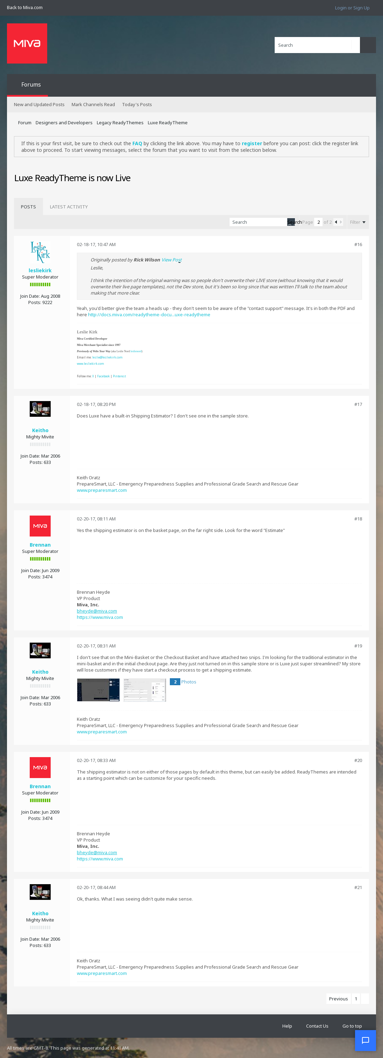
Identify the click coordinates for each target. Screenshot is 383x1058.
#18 (358, 519)
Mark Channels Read (93, 104)
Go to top (352, 1026)
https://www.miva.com (100, 617)
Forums (31, 84)
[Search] (317, 45)
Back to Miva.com (25, 7)
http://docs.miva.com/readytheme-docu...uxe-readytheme (149, 314)
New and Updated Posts (39, 104)
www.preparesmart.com (102, 490)
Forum (24, 122)
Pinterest (119, 376)
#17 (358, 404)
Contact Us (317, 1026)
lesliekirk (40, 270)
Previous (338, 999)
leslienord (136, 351)
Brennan (40, 544)
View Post (171, 260)
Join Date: (30, 296)
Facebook (103, 376)
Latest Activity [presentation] (69, 207)
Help (287, 1026)
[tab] (28, 206)
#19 (358, 646)
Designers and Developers (64, 122)
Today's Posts (137, 104)
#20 (358, 760)
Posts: (34, 302)
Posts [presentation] (28, 207)
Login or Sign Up (352, 8)
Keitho (40, 430)
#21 (358, 887)
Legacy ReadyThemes (120, 122)
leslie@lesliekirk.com (107, 357)
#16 (358, 244)
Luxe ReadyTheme (168, 122)
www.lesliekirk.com (90, 363)
